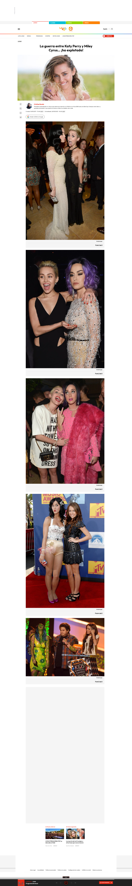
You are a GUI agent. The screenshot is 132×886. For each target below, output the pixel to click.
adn (90, 874)
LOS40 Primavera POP (68, 36)
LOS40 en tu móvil (86, 870)
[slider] (66, 879)
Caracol (96, 874)
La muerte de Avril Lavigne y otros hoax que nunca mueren (75, 842)
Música (29, 36)
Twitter (20, 108)
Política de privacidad (51, 870)
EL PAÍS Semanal (82, 876)
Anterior (57, 883)
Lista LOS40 (21, 36)
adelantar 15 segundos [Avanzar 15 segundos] (71, 883)
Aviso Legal (33, 870)
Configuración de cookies (74, 870)
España (105, 29)
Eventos (47, 36)
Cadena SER (78, 874)
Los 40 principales (55, 874)
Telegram (20, 117)
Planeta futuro (88, 876)
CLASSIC (52, 23)
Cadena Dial (76, 876)
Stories (76, 852)
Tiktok (59, 852)
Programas (39, 36)
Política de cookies (62, 870)
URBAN (86, 23)
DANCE (69, 23)
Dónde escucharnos (97, 870)
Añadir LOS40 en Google (36, 117)
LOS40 (35, 23)
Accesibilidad (40, 870)
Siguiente (75, 883)
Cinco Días (69, 876)
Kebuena (94, 876)
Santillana (63, 874)
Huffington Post (49, 876)
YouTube (62, 852)
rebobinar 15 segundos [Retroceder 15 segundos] (61, 883)
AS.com (84, 874)
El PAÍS (46, 874)
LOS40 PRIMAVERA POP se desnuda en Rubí (53, 842)
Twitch (72, 852)
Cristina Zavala (39, 104)
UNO (58, 876)
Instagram (56, 852)
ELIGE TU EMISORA (105, 882)
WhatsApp (20, 112)
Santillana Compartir (71, 874)
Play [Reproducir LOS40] (66, 882)
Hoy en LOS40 (56, 36)
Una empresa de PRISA (32, 875)
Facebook (20, 104)
